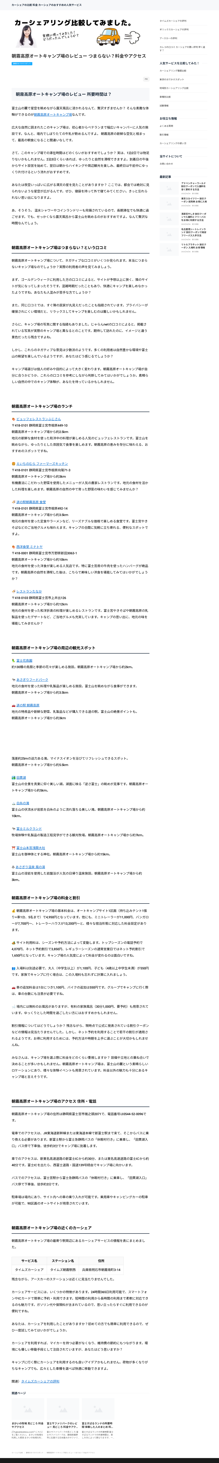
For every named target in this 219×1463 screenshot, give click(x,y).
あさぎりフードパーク (32, 680)
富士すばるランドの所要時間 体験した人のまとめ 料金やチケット (98, 1427)
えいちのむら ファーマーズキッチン (42, 464)
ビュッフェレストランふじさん (38, 419)
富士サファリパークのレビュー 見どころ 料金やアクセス (62, 1427)
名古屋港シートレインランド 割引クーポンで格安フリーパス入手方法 (193, 232)
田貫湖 (21, 778)
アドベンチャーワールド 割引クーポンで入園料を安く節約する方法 (193, 186)
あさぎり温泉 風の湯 (30, 867)
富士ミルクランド (29, 829)
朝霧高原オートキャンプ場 (53, 115)
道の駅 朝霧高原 (27, 705)
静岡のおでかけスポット (22, 63)
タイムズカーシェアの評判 (40, 1381)
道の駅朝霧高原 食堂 (31, 502)
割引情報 (195, 193)
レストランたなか (29, 591)
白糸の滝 (22, 803)
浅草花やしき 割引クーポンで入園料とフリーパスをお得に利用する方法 (193, 217)
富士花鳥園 (24, 661)
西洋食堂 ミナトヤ (29, 547)
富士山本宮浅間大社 (30, 848)
